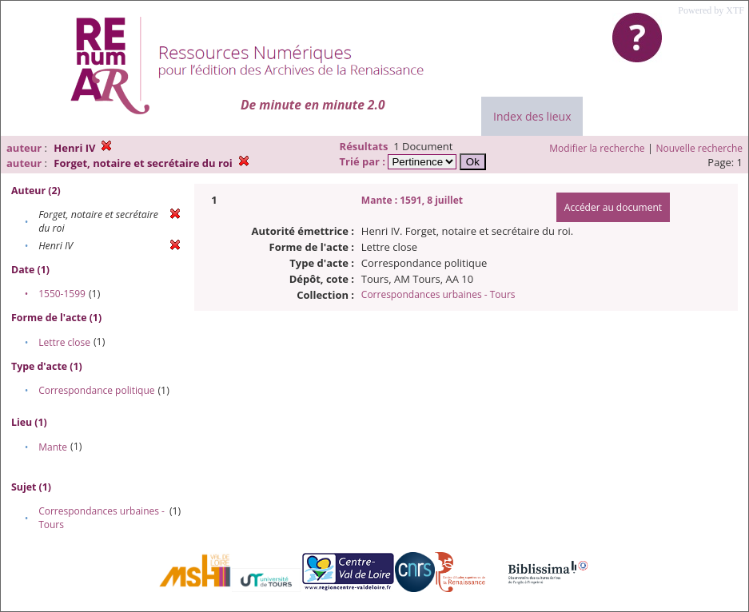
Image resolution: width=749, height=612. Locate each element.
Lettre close (64, 342)
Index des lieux (532, 116)
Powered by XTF (711, 10)
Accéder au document (613, 207)
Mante (52, 447)
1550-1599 (62, 293)
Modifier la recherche (596, 148)
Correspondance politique (96, 390)
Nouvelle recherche (699, 148)
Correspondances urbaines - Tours (438, 294)
